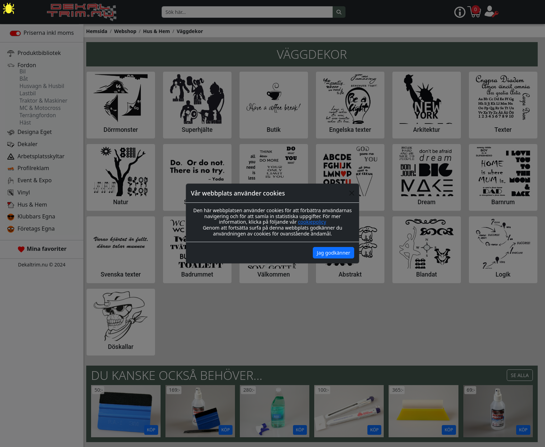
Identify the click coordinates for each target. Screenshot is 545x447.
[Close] (352, 193)
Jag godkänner (333, 252)
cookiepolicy (312, 221)
